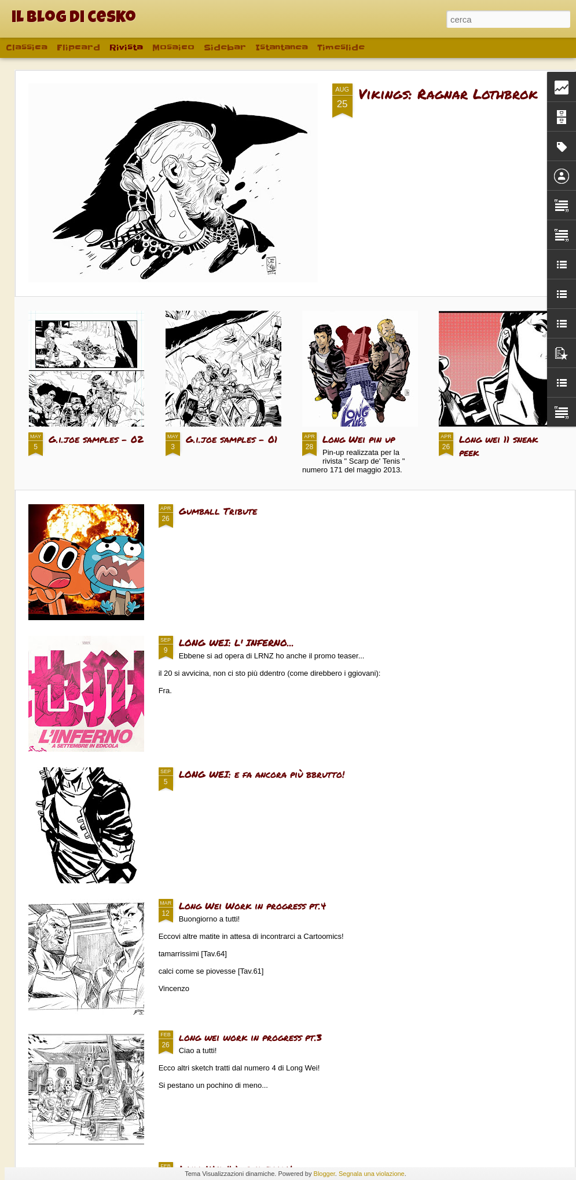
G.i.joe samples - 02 (96, 439)
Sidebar (225, 47)
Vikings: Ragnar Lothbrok (448, 93)
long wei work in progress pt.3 (250, 1037)
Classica (26, 47)
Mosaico (173, 47)
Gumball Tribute (218, 511)
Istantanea (281, 47)
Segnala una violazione (372, 1173)
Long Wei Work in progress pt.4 (252, 905)
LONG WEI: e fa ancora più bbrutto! (261, 774)
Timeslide (341, 47)
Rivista (126, 47)
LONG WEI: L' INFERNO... (236, 642)
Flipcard (78, 47)
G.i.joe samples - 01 (231, 439)
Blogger (324, 1173)
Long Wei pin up (358, 439)
